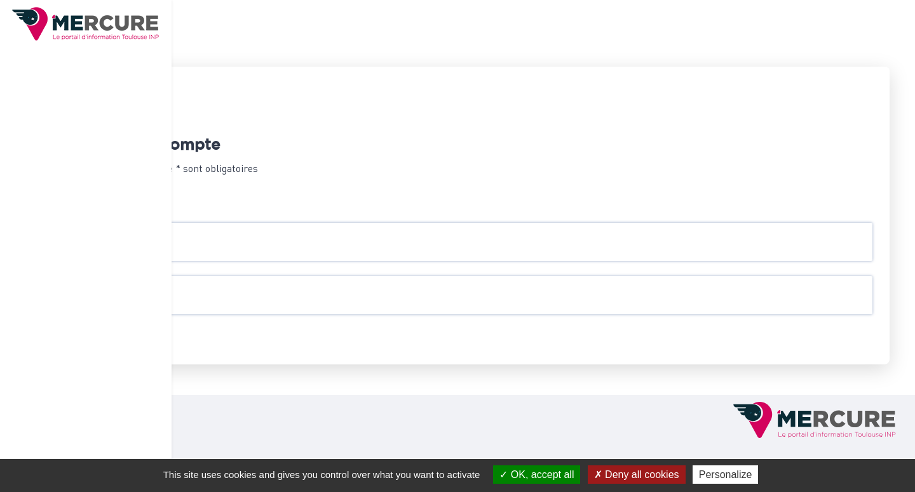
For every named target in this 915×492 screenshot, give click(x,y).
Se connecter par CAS (267, 196)
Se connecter (259, 340)
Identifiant (244, 234)
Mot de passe (248, 287)
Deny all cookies (636, 474)
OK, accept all (536, 474)
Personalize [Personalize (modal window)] (725, 474)
